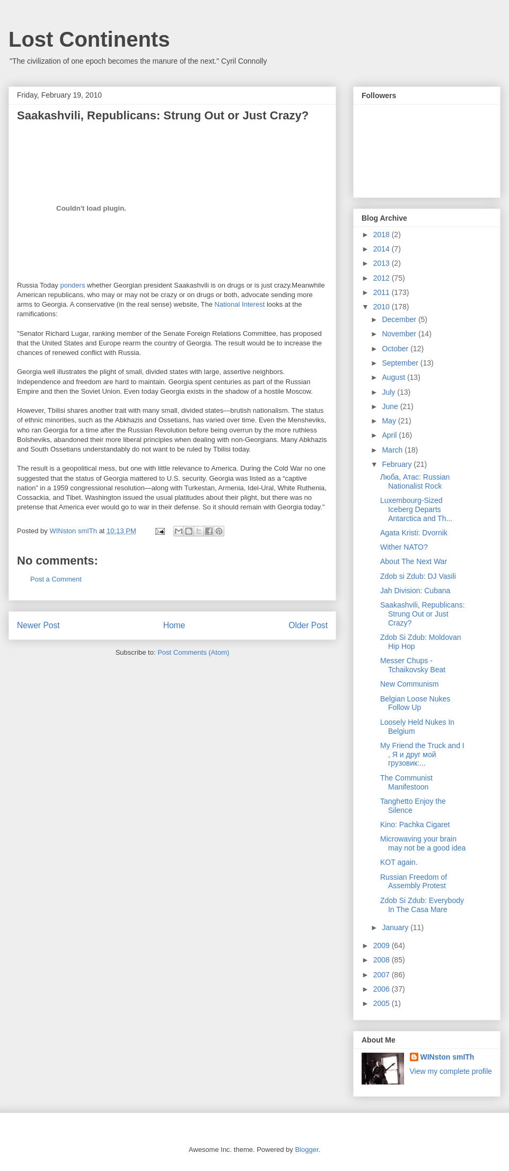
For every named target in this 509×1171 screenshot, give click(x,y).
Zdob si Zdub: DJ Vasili (418, 576)
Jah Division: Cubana (415, 590)
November (400, 333)
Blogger (306, 1149)
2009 (382, 945)
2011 (382, 292)
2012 (382, 278)
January (396, 927)
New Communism (409, 684)
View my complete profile (451, 1071)
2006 (382, 989)
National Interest (240, 304)
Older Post (308, 625)
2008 (382, 960)
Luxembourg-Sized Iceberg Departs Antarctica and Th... (416, 509)
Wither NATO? (404, 547)
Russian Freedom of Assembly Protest (413, 881)
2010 (382, 306)
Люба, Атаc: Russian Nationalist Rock (415, 481)
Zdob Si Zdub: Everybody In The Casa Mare (422, 905)
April (390, 435)
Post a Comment (56, 579)
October (396, 348)
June (391, 406)
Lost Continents (89, 39)
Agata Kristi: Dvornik (413, 532)
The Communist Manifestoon (406, 782)
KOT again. (399, 862)
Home (174, 625)
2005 (382, 1003)
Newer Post (38, 625)
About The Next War (413, 561)
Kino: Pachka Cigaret (415, 824)
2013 (382, 263)
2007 (382, 974)
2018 (382, 234)
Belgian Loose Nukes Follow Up (415, 703)
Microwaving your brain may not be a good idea (423, 843)
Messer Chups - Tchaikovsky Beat (412, 665)
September (401, 363)
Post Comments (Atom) (193, 652)
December (400, 319)
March (393, 450)
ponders (72, 285)
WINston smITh (447, 1057)
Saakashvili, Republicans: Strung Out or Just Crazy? (422, 614)
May (390, 421)
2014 (382, 249)
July (389, 392)
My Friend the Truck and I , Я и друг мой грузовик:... (422, 754)
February (398, 464)
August (394, 377)
